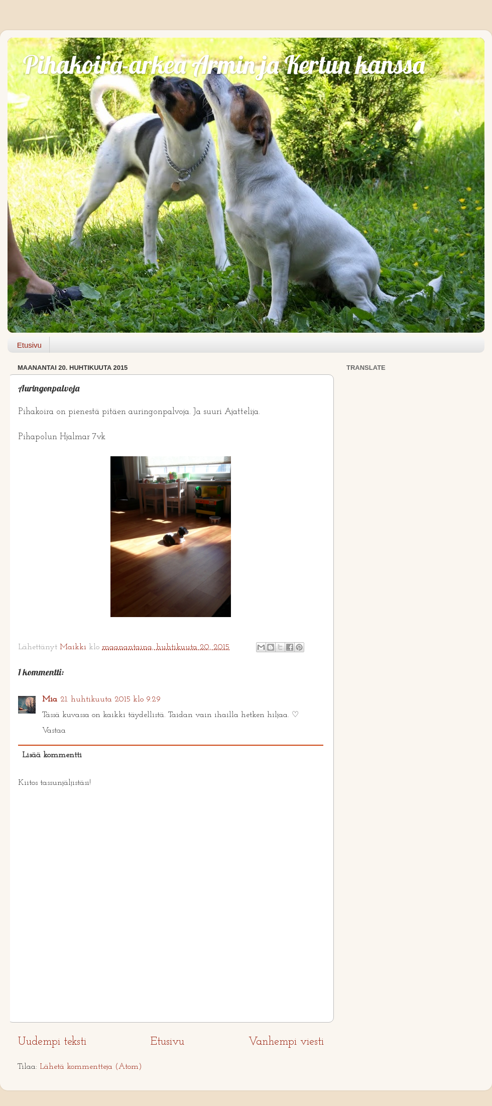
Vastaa (54, 731)
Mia (49, 699)
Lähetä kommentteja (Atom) (91, 1067)
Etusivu (29, 345)
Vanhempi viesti (286, 1042)
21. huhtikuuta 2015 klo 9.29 (110, 699)
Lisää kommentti (52, 755)
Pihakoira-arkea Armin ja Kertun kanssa (224, 64)
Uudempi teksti (52, 1042)
